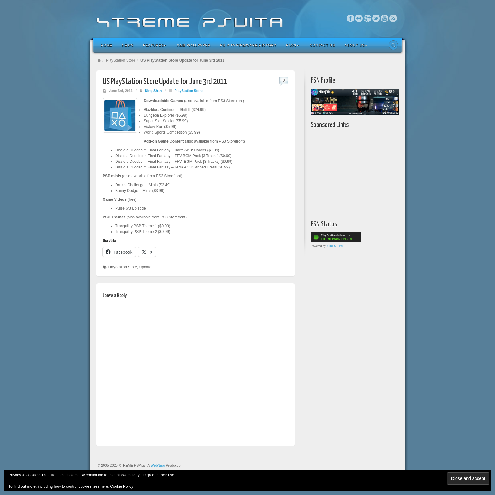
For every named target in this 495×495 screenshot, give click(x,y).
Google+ (368, 18)
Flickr (359, 18)
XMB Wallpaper (194, 45)
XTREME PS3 (335, 246)
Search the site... (393, 45)
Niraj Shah (153, 91)
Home (106, 45)
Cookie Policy (121, 486)
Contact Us (322, 45)
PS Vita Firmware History (248, 45)
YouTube (385, 18)
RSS (393, 18)
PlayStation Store (120, 60)
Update (145, 267)
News (128, 45)
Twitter (376, 18)
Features (154, 45)
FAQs (292, 45)
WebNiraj (158, 465)
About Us (355, 45)
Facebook (351, 18)
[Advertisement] (350, 172)
